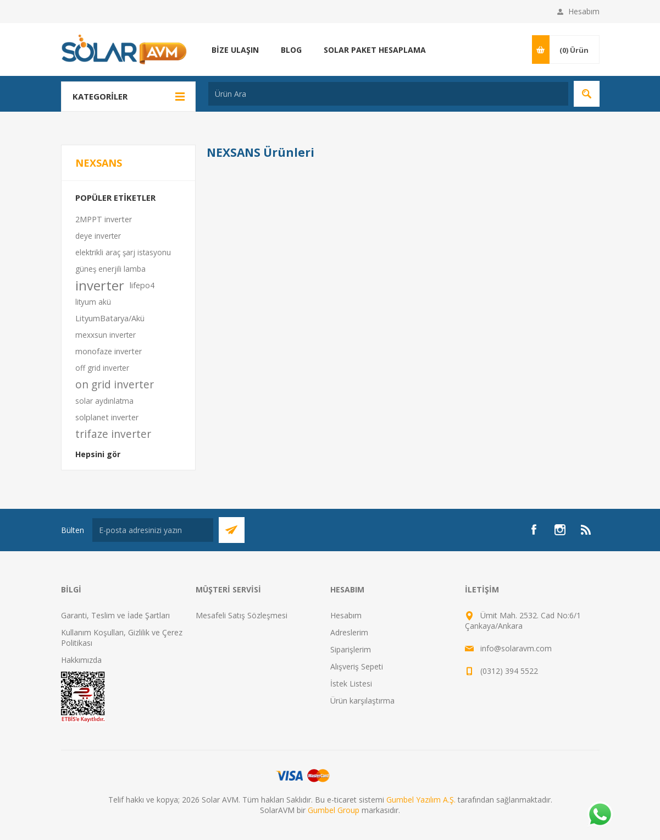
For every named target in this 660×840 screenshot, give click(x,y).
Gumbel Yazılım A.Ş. (421, 799)
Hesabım (584, 11)
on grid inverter (114, 384)
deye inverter (98, 235)
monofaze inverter (108, 351)
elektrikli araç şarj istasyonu (123, 252)
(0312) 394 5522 (509, 671)
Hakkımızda (81, 660)
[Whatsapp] (599, 815)
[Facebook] (533, 530)
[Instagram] (560, 530)
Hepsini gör (97, 454)
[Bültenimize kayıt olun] (152, 530)
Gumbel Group (333, 810)
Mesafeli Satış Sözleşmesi (241, 615)
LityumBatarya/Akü (110, 318)
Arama (587, 94)
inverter (99, 285)
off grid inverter (102, 368)
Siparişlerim (350, 649)
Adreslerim (349, 632)
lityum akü (93, 302)
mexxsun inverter (105, 335)
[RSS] (586, 530)
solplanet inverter (106, 417)
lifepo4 (142, 285)
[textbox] (388, 94)
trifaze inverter (113, 433)
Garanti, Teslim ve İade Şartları (115, 615)
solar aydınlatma (104, 401)
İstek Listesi (351, 683)
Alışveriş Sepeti (356, 666)
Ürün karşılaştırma (362, 700)
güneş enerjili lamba (110, 268)
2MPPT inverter (103, 219)
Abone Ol (232, 530)
